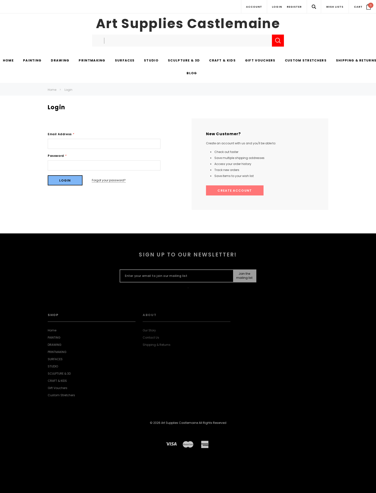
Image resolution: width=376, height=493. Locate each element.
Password (57, 156)
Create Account (234, 190)
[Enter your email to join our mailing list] (175, 276)
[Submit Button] (244, 276)
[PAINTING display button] (32, 60)
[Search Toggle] (314, 6)
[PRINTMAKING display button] (92, 60)
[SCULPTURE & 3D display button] (184, 60)
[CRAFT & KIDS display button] (222, 60)
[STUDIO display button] (151, 60)
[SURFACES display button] (125, 60)
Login (68, 90)
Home (52, 90)
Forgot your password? (109, 180)
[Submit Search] (278, 41)
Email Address (61, 134)
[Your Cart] (362, 7)
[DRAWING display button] (60, 60)
